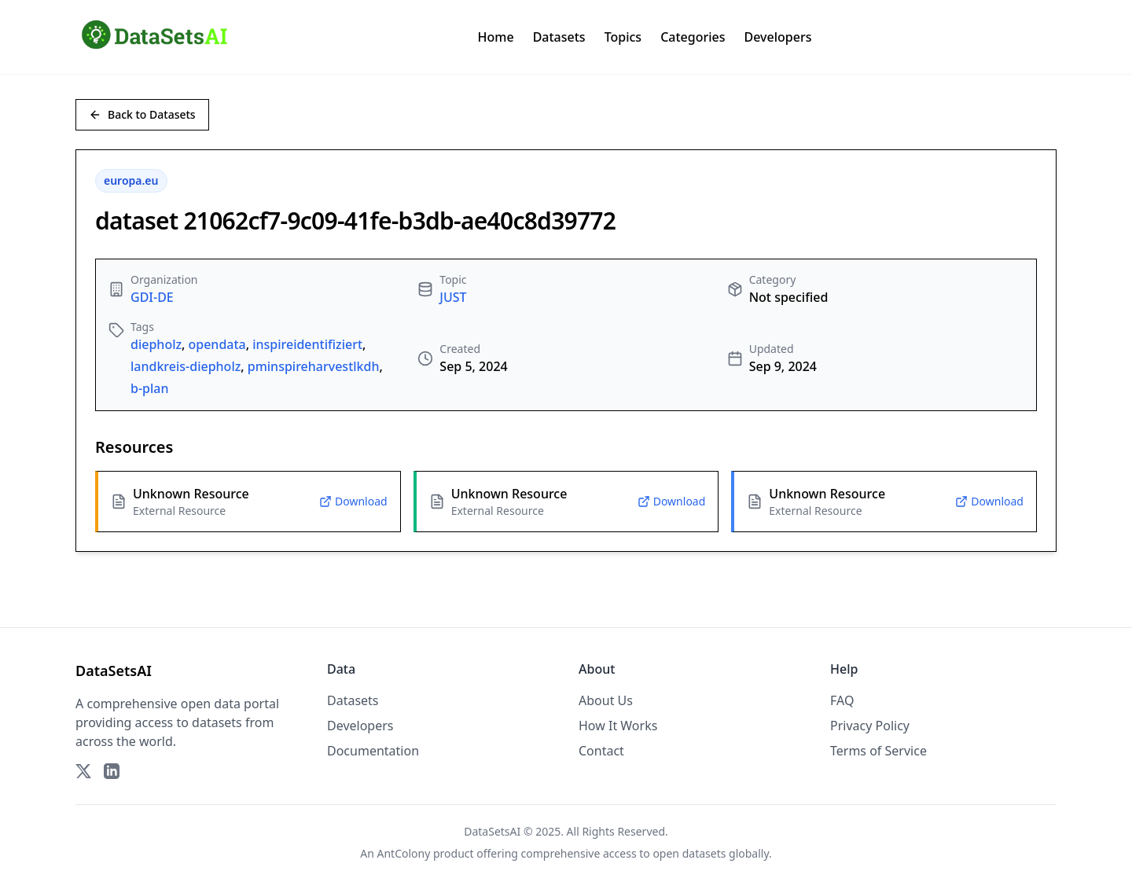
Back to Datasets (142, 114)
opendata (216, 344)
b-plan (149, 388)
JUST (452, 297)
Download (353, 501)
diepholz (156, 344)
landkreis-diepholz (185, 366)
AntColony (404, 853)
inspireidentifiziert (307, 344)
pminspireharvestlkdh (314, 366)
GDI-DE (152, 297)
